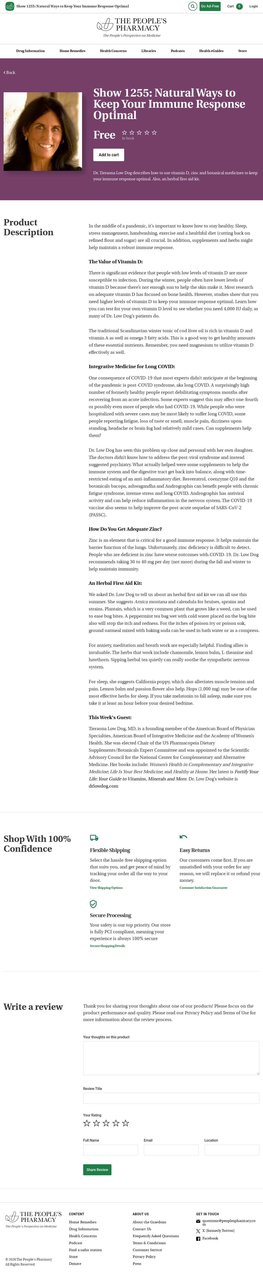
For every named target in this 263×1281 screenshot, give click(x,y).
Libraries (148, 51)
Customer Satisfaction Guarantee (203, 888)
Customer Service (147, 1250)
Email (148, 1140)
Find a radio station (85, 1250)
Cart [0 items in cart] (235, 6)
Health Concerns (113, 51)
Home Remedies (72, 51)
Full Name (91, 1140)
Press (137, 1264)
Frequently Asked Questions (156, 1236)
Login (254, 6)
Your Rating (92, 1115)
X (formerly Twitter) (215, 1231)
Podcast (75, 1243)
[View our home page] (9, 6)
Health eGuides (211, 51)
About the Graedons (149, 1222)
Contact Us (142, 1229)
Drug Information (30, 51)
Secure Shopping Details (107, 946)
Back (9, 73)
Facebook (207, 1239)
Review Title (92, 1089)
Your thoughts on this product (106, 1037)
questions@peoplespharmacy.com (225, 1222)
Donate (75, 1264)
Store (242, 51)
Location (211, 1140)
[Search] (192, 6)
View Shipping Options (106, 888)
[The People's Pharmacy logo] (131, 25)
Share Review (97, 1170)
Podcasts (178, 51)
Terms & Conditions (149, 1243)
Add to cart (109, 154)
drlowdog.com (103, 786)
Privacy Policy (144, 1257)
